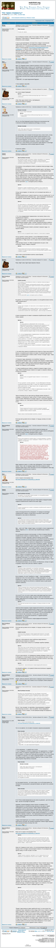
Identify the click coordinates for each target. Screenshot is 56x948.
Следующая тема (49, 20)
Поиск (26, 7)
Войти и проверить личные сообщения (36, 8)
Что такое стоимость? (12, 13)
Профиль (23, 8)
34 (21, 14)
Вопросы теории (31, 17)
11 (16, 14)
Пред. (8, 14)
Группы (39, 7)
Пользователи (32, 7)
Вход (47, 8)
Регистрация (46, 7)
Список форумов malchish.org (19, 17)
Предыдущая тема (40, 20)
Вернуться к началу (6, 59)
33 (20, 14)
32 (18, 14)
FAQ (21, 7)
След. (24, 14)
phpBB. (30, 945)
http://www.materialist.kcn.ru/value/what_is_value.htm (28, 479)
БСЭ (27, 529)
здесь (26, 181)
